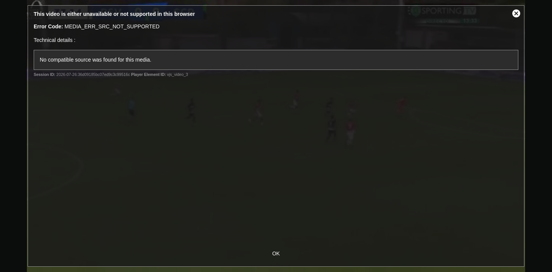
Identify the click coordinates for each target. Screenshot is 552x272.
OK (276, 253)
